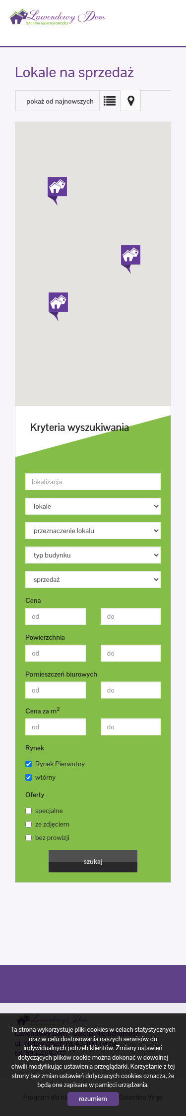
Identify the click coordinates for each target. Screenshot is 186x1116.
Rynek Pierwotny (55, 763)
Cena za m (42, 710)
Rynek (34, 747)
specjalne (44, 810)
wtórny (40, 777)
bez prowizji (47, 837)
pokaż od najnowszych (59, 101)
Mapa (130, 100)
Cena (33, 600)
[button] (130, 255)
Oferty (34, 794)
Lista (109, 100)
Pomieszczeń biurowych (61, 674)
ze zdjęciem (47, 824)
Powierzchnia (45, 637)
